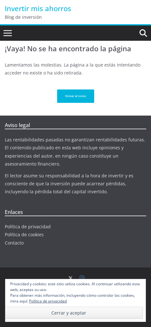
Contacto (14, 243)
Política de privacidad (28, 227)
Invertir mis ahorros (38, 8)
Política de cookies (24, 234)
